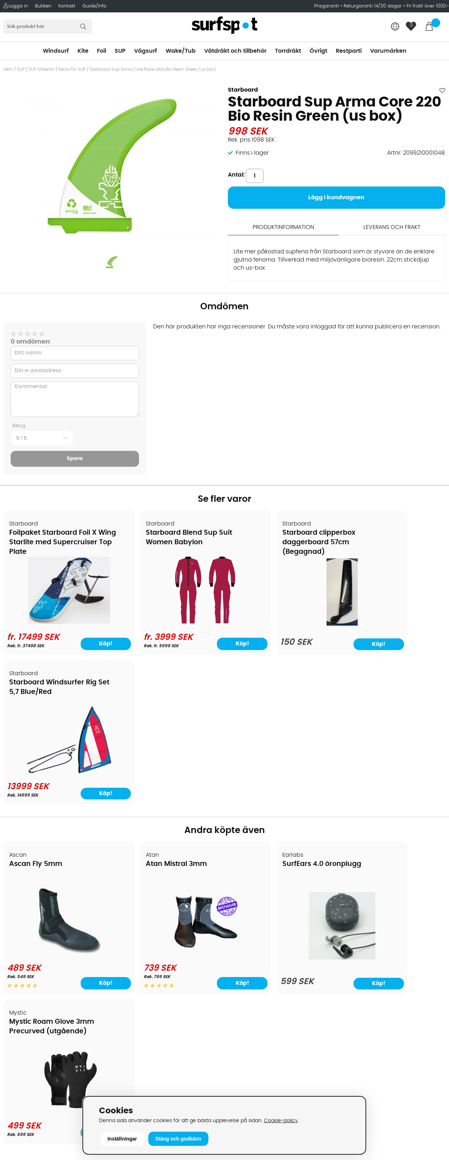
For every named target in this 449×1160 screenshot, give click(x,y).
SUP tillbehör (41, 69)
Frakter (17, 924)
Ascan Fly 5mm (36, 715)
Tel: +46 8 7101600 (142, 1083)
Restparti (349, 51)
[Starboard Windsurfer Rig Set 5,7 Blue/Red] (392, 622)
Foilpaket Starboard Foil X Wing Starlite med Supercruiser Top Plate (50, 543)
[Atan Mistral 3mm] (168, 804)
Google (348, 997)
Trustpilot (351, 1067)
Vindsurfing (244, 892)
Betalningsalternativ (35, 913)
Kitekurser (20, 987)
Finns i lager (252, 153)
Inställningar (122, 1139)
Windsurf (56, 51)
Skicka (429, 947)
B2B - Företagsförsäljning (42, 956)
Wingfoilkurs (24, 1009)
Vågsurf (145, 51)
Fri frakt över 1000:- (428, 6)
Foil (101, 51)
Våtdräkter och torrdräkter (265, 945)
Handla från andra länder (43, 934)
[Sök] (48, 26)
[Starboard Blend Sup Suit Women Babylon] (168, 622)
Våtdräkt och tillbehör (235, 51)
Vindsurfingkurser (31, 998)
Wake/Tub (181, 51)
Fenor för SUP (72, 69)
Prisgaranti (327, 6)
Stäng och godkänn (178, 1139)
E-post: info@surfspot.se (153, 1094)
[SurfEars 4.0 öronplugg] (280, 809)
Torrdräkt (288, 51)
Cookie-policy (281, 1120)
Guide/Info (94, 6)
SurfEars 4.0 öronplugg (272, 715)
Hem (8, 69)
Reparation (22, 977)
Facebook (352, 1032)
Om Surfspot (24, 892)
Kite (82, 51)
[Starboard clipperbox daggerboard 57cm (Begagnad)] (280, 624)
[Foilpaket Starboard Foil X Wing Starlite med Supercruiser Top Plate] (57, 622)
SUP (120, 51)
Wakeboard (244, 924)
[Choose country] (395, 27)
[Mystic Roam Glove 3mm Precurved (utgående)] (392, 807)
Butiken (43, 6)
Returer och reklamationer (43, 945)
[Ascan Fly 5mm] (57, 804)
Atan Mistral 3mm (152, 715)
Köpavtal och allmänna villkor (48, 903)
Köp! (86, 644)
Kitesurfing (242, 903)
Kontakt (66, 6)
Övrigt (318, 51)
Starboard (243, 90)
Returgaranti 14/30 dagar (373, 6)
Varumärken (388, 51)
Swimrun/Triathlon (253, 956)
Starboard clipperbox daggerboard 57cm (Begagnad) (269, 543)
